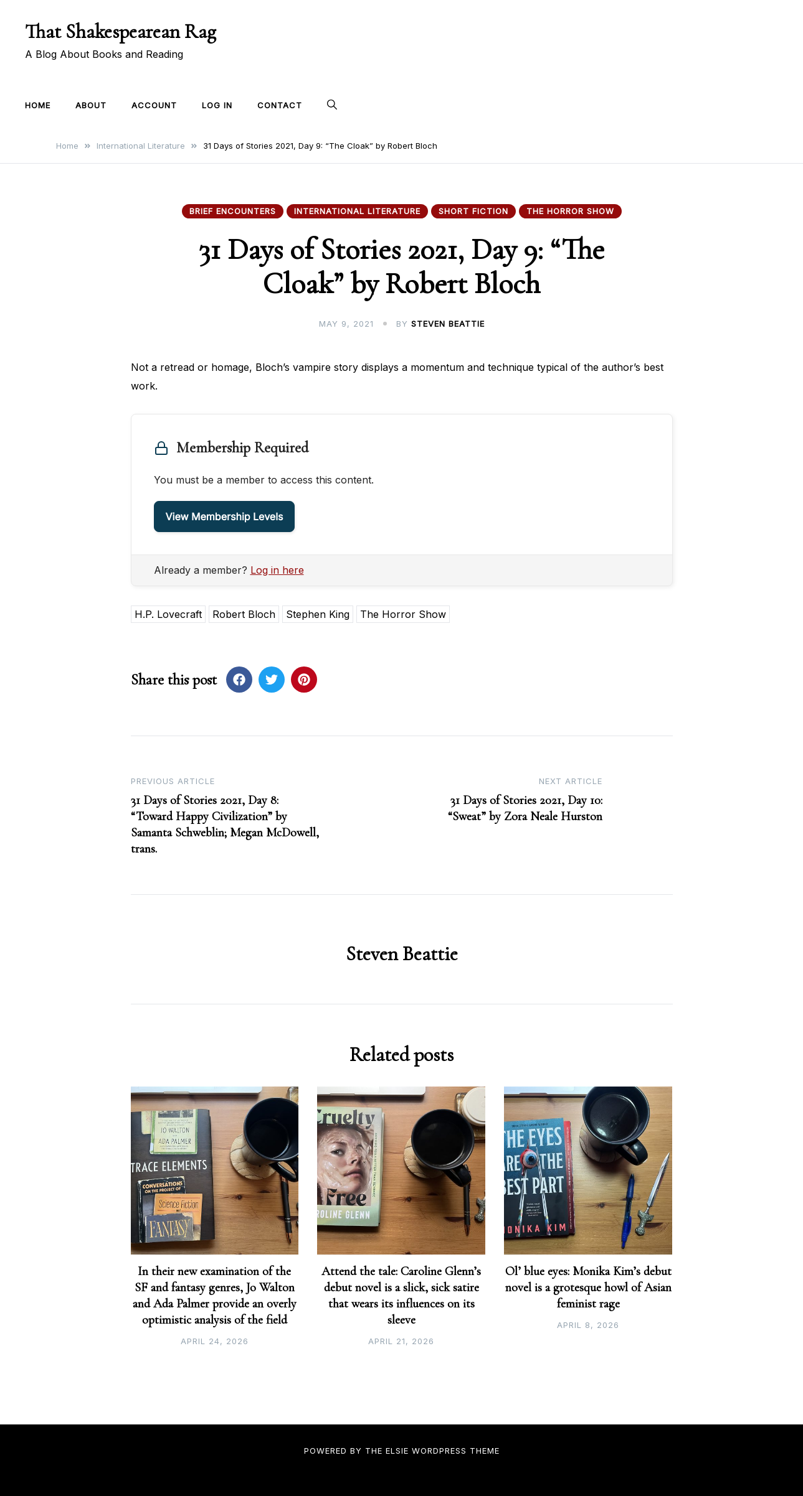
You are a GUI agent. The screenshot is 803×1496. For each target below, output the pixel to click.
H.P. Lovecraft (168, 614)
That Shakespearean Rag (120, 31)
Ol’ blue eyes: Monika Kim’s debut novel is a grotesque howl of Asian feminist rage (588, 1287)
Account (154, 105)
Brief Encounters (232, 211)
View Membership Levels (224, 516)
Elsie (397, 1451)
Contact (279, 105)
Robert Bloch (243, 614)
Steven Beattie (448, 324)
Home (37, 105)
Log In (217, 105)
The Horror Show (570, 211)
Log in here (277, 570)
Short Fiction (473, 211)
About (91, 105)
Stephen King (317, 614)
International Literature (357, 211)
